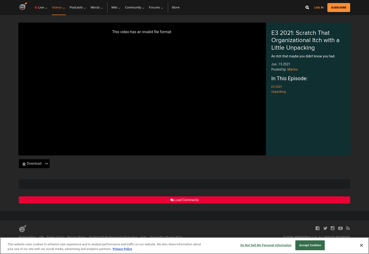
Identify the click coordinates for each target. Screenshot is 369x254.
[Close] (361, 245)
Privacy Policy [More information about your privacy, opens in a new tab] (122, 249)
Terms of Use (55, 237)
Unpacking (278, 91)
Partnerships (27, 237)
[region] (184, 245)
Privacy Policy (77, 237)
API (41, 237)
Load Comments (184, 200)
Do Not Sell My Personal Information (113, 237)
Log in (319, 7)
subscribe (338, 7)
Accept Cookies (310, 245)
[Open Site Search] (307, 7)
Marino (292, 69)
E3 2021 (276, 86)
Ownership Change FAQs (166, 237)
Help (144, 237)
